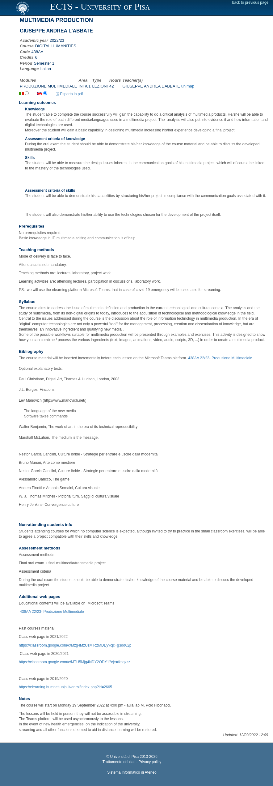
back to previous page (250, 2)
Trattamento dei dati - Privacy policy (132, 762)
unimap (188, 86)
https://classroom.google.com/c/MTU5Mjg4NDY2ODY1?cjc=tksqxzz (74, 662)
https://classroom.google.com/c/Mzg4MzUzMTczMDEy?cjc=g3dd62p (75, 645)
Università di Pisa (124, 756)
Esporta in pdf (69, 94)
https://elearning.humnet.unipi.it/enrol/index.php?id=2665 (65, 687)
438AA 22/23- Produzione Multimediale (220, 358)
